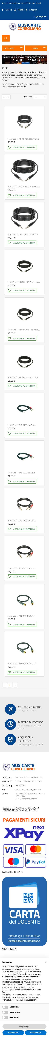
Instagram (33, 10)
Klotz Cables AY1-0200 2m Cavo (21, 568)
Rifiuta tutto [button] (13, 1033)
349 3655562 (20, 785)
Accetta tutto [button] (35, 1033)
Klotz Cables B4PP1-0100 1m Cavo (23, 234)
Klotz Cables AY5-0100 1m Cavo (21, 425)
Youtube (20, 10)
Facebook (9, 10)
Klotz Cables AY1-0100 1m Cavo (21, 520)
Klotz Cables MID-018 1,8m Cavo (22, 663)
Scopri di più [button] (24, 1026)
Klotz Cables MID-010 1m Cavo (21, 616)
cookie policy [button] (26, 979)
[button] (46, 962)
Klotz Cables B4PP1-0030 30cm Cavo (24, 186)
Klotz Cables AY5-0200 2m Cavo (21, 472)
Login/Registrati (40, 16)
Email (38, 3)
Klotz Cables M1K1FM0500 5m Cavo (23, 139)
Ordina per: (27, 96)
